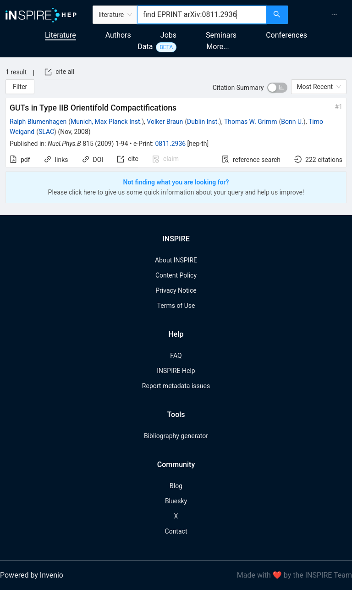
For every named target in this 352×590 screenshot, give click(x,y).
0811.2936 (170, 143)
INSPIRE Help (176, 370)
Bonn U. (292, 121)
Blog (176, 486)
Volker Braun (165, 121)
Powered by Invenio (31, 575)
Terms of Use (176, 305)
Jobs (168, 35)
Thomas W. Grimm (250, 121)
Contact (176, 531)
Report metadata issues (176, 386)
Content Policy (176, 275)
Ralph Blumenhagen (38, 121)
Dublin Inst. (203, 121)
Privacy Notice (175, 290)
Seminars (221, 35)
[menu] (321, 14)
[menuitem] (334, 14)
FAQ (176, 355)
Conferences (286, 35)
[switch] (277, 88)
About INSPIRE (176, 260)
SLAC (46, 131)
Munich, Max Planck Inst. (106, 121)
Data (145, 46)
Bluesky (176, 501)
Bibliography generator (176, 436)
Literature (60, 35)
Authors (118, 35)
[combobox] (202, 15)
